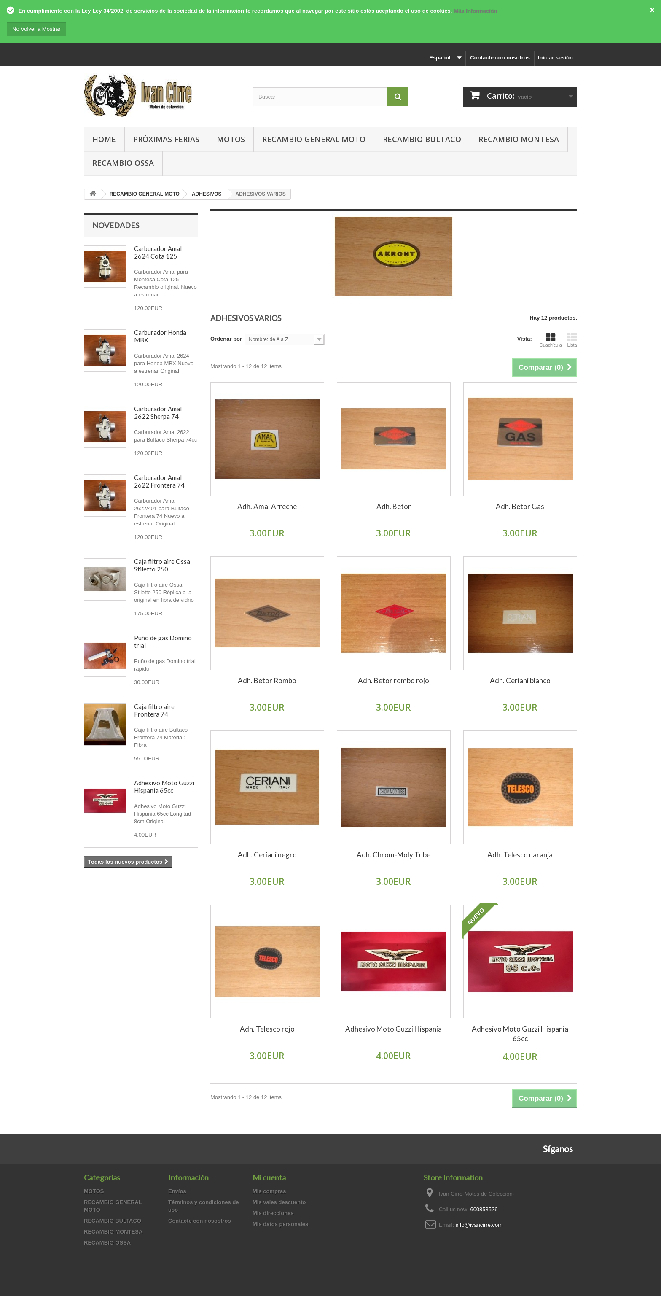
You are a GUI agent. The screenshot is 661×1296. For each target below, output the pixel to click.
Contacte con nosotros (500, 57)
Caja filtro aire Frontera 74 (154, 710)
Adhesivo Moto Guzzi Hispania (393, 1028)
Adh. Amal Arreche (267, 506)
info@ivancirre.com (479, 1225)
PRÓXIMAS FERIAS (166, 139)
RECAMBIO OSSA (123, 163)
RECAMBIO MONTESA (518, 139)
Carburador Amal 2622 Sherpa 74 (158, 412)
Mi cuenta (269, 1177)
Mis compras (269, 1191)
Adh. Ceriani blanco (520, 680)
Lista (572, 340)
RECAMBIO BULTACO (422, 139)
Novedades (115, 225)
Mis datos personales (280, 1224)
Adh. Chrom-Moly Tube (393, 854)
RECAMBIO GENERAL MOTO (313, 139)
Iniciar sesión (555, 57)
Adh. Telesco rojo (267, 1028)
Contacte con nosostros (199, 1221)
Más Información (475, 11)
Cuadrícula (551, 340)
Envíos (177, 1191)
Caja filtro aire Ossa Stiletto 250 (162, 565)
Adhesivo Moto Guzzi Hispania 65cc (164, 786)
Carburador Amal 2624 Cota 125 (158, 252)
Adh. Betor (393, 506)
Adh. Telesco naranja (520, 854)
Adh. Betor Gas (520, 506)
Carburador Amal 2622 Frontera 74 (159, 481)
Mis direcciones (273, 1213)
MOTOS (231, 139)
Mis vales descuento (279, 1202)
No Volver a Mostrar (36, 29)
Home (104, 139)
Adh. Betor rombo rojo (393, 680)
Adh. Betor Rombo (267, 680)
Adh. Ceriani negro (267, 854)
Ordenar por (226, 339)
